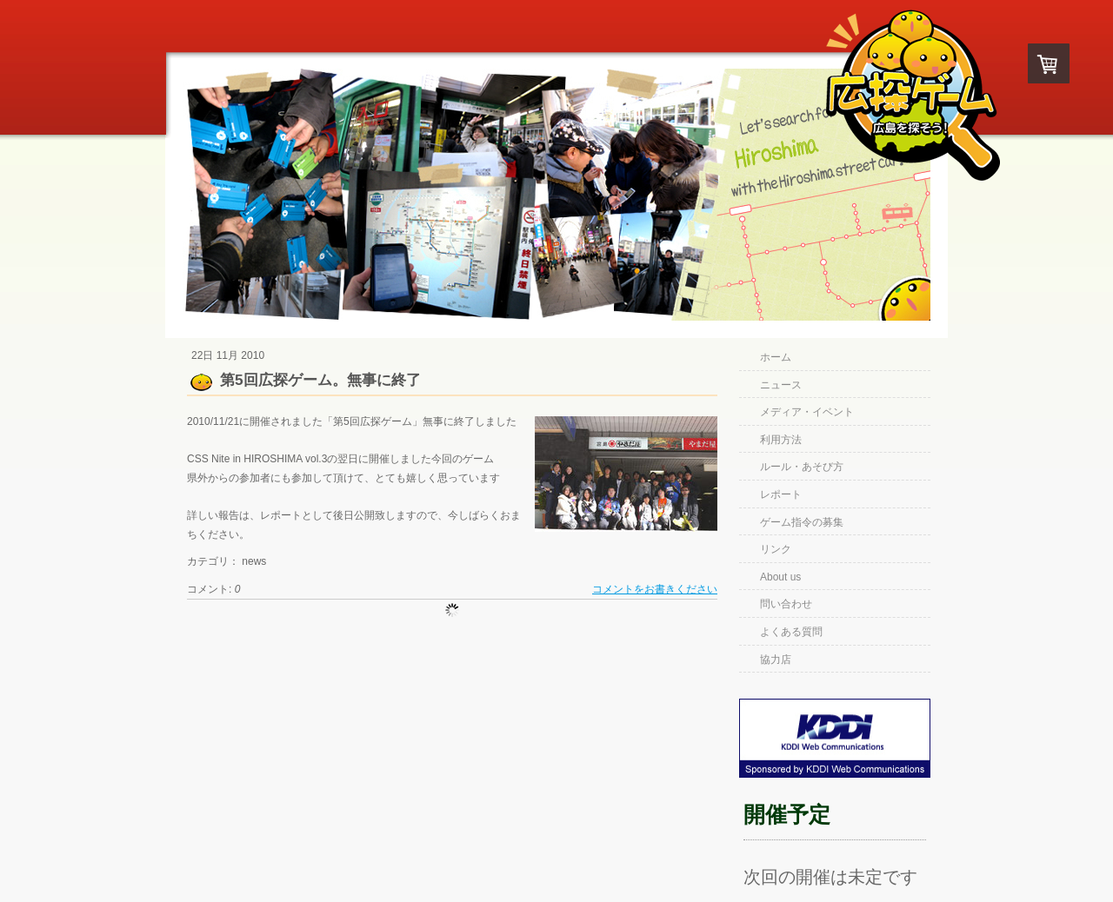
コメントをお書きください (654, 589)
